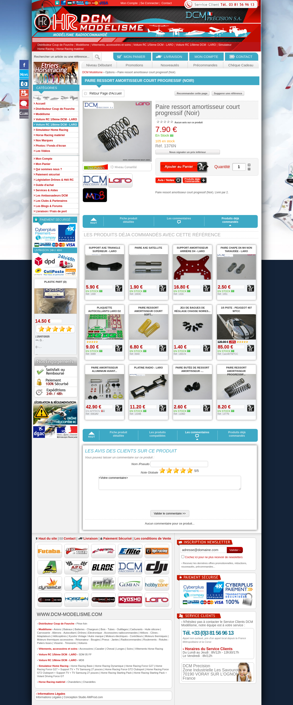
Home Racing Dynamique (109, 666)
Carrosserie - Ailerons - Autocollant (56, 632)
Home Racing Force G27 (140, 666)
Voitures (82, 643)
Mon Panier (42, 163)
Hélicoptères (60, 636)
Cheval (110, 648)
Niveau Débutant (99, 65)
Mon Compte (129, 3)
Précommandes (205, 65)
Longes (120, 648)
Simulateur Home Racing (53, 666)
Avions (57, 629)
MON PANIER (134, 57)
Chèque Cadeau (240, 65)
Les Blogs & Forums (48, 206)
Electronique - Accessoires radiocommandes (113, 632)
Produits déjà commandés (230, 220)
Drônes (82, 632)
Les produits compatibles (157, 434)
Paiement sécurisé (47, 174)
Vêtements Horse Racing (149, 648)
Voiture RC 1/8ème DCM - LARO (196, 45)
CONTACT (244, 57)
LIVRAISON (173, 57)
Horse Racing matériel (70, 49)
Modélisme (82, 45)
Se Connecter (150, 3)
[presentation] (120, 501)
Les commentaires (179, 220)
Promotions (134, 65)
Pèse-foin (81, 623)
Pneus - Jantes (110, 639)
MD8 (81, 660)
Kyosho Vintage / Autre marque (86, 636)
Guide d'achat (44, 185)
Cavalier (99, 648)
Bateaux (68, 629)
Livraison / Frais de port (50, 211)
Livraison (91, 538)
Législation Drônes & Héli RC (54, 179)
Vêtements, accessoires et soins (111, 45)
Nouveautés (170, 65)
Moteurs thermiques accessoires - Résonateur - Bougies (68, 639)
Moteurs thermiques (156, 636)
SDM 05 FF (85, 654)
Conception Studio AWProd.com (83, 697)
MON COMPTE (206, 57)
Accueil (40, 103)
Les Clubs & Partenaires (50, 200)
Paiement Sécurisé (117, 538)
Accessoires (86, 648)
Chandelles (89, 682)
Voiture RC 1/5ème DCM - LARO (153, 45)
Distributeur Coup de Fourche (55, 45)
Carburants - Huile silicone (145, 629)
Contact (166, 3)
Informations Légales (48, 697)
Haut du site (48, 538)
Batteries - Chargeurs (87, 629)
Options (110, 72)
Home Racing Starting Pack (116, 672)
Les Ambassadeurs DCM (51, 195)
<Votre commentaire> (170, 483)
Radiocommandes (131, 639)
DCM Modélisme (92, 72)
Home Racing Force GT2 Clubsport (124, 669)
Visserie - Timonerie (65, 643)
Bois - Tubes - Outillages (114, 629)
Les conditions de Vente (152, 538)
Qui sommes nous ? (48, 169)
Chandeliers (74, 682)
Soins (130, 648)
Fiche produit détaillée (128, 220)
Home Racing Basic (82, 666)
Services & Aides (46, 190)
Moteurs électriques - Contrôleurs (124, 636)
